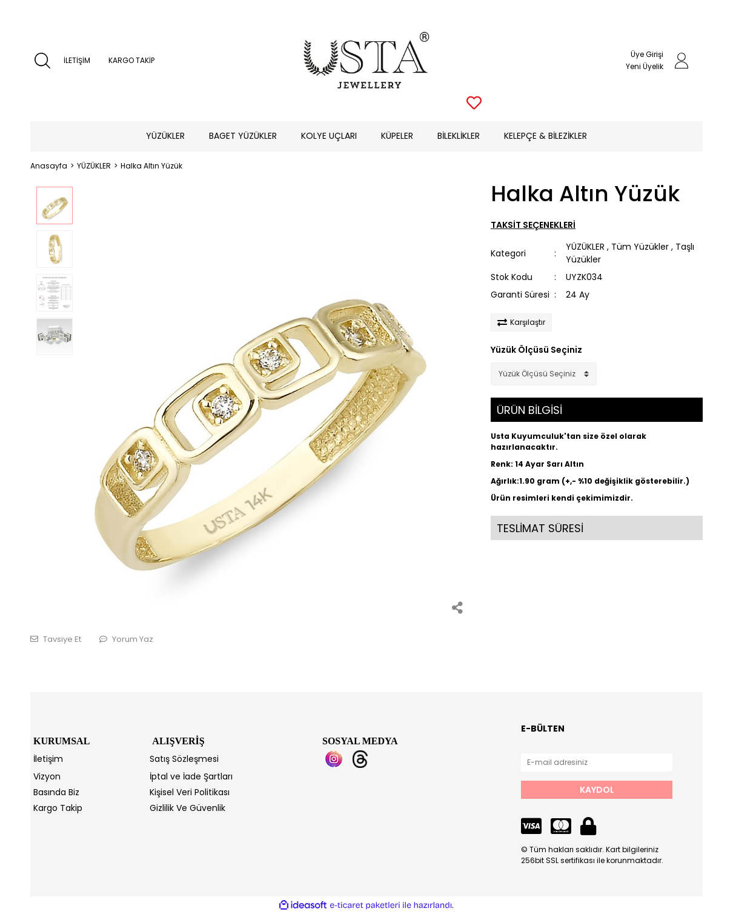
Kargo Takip (57, 808)
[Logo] (366, 60)
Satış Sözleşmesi (184, 759)
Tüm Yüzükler (640, 247)
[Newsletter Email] (596, 762)
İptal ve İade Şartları (191, 776)
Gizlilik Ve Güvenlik (187, 808)
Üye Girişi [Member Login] (647, 54)
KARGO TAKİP (131, 60)
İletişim (48, 759)
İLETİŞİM (77, 60)
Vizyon (47, 776)
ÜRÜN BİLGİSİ (529, 410)
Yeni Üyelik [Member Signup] (644, 66)
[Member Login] (681, 60)
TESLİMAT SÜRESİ (540, 528)
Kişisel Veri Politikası (190, 792)
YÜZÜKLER (585, 247)
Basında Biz (56, 792)
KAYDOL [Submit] (597, 790)
